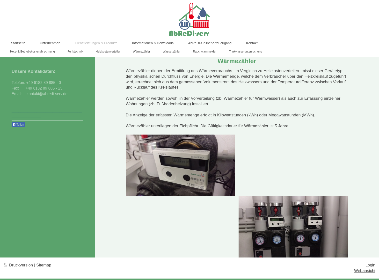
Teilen (18, 124)
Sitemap (43, 265)
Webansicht (364, 270)
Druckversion (19, 265)
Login (370, 265)
